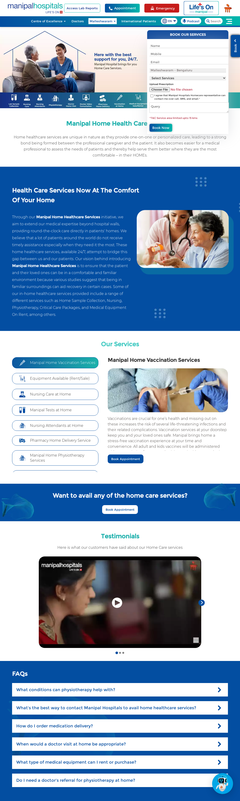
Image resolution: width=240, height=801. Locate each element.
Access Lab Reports (82, 8)
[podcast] (191, 21)
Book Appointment (125, 459)
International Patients (138, 21)
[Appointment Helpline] (122, 8)
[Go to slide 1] (116, 652)
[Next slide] (201, 603)
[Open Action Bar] (222, 783)
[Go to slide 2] (120, 653)
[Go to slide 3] (123, 653)
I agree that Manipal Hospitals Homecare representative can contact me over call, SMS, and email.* (189, 97)
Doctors (77, 21)
